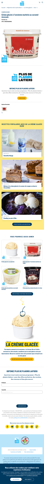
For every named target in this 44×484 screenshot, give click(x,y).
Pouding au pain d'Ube (10, 218)
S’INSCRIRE (22, 98)
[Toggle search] (42, 2)
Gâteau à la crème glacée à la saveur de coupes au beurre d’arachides (20, 187)
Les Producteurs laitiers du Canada (22, 3)
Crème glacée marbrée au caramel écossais (10, 288)
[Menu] (2, 2)
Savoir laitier (33, 450)
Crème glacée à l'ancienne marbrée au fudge (32, 262)
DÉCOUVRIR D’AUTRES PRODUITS (22, 293)
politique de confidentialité (20, 417)
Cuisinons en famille (16, 452)
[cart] (39, 2)
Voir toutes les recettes (22, 224)
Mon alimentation (29, 452)
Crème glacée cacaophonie (8, 261)
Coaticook (6, 12)
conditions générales (32, 475)
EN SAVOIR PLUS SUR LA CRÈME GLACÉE (22, 359)
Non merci (28, 479)
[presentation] (22, 399)
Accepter (16, 479)
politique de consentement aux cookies (31, 473)
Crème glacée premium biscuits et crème (32, 288)
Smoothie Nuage (8, 156)
